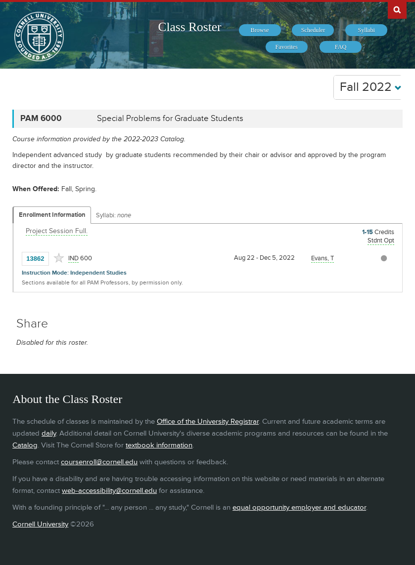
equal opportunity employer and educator (299, 507)
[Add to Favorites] (58, 257)
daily (49, 433)
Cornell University (40, 524)
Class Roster (189, 27)
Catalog (25, 445)
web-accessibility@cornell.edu (109, 490)
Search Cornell (397, 9)
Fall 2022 (371, 87)
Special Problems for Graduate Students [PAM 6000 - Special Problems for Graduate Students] (170, 118)
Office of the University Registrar (208, 421)
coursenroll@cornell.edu (99, 462)
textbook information (159, 445)
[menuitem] (260, 30)
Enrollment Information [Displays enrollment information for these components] (52, 215)
